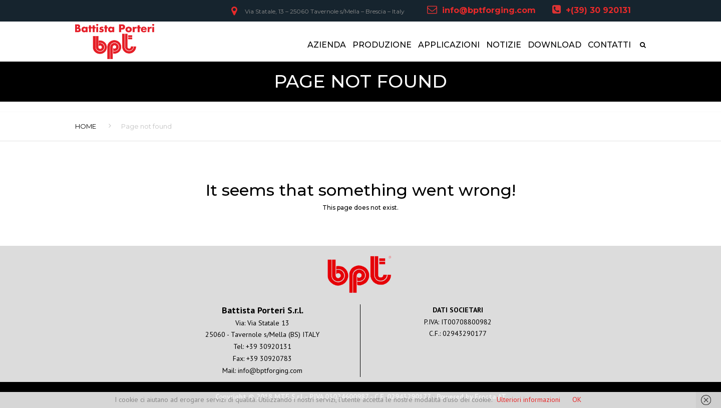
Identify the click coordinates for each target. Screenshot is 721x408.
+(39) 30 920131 (598, 10)
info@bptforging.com (489, 10)
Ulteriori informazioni (528, 399)
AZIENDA (326, 45)
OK (576, 399)
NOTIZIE (503, 45)
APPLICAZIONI (449, 45)
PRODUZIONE (382, 45)
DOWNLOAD (554, 45)
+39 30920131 (268, 346)
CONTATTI (609, 45)
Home (85, 126)
